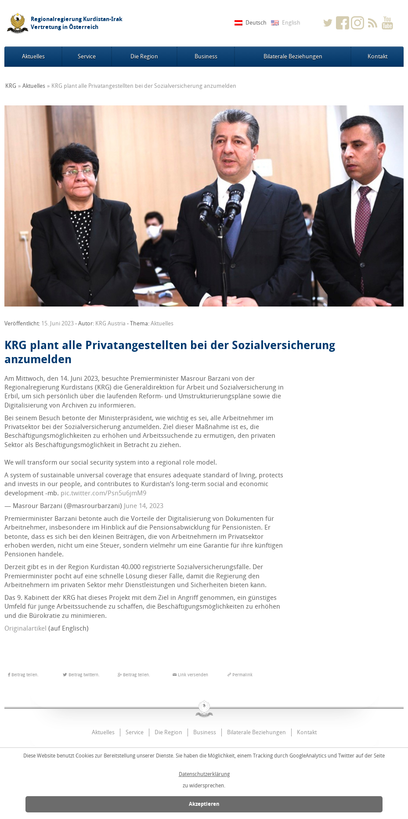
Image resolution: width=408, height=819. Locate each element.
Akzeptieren (204, 804)
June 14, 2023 (143, 506)
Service (87, 56)
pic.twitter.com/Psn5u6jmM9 (103, 493)
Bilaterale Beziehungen (293, 56)
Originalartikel (25, 628)
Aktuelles (33, 56)
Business (206, 56)
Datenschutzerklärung (204, 774)
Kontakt (377, 56)
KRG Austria (110, 323)
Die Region (144, 56)
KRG (10, 86)
